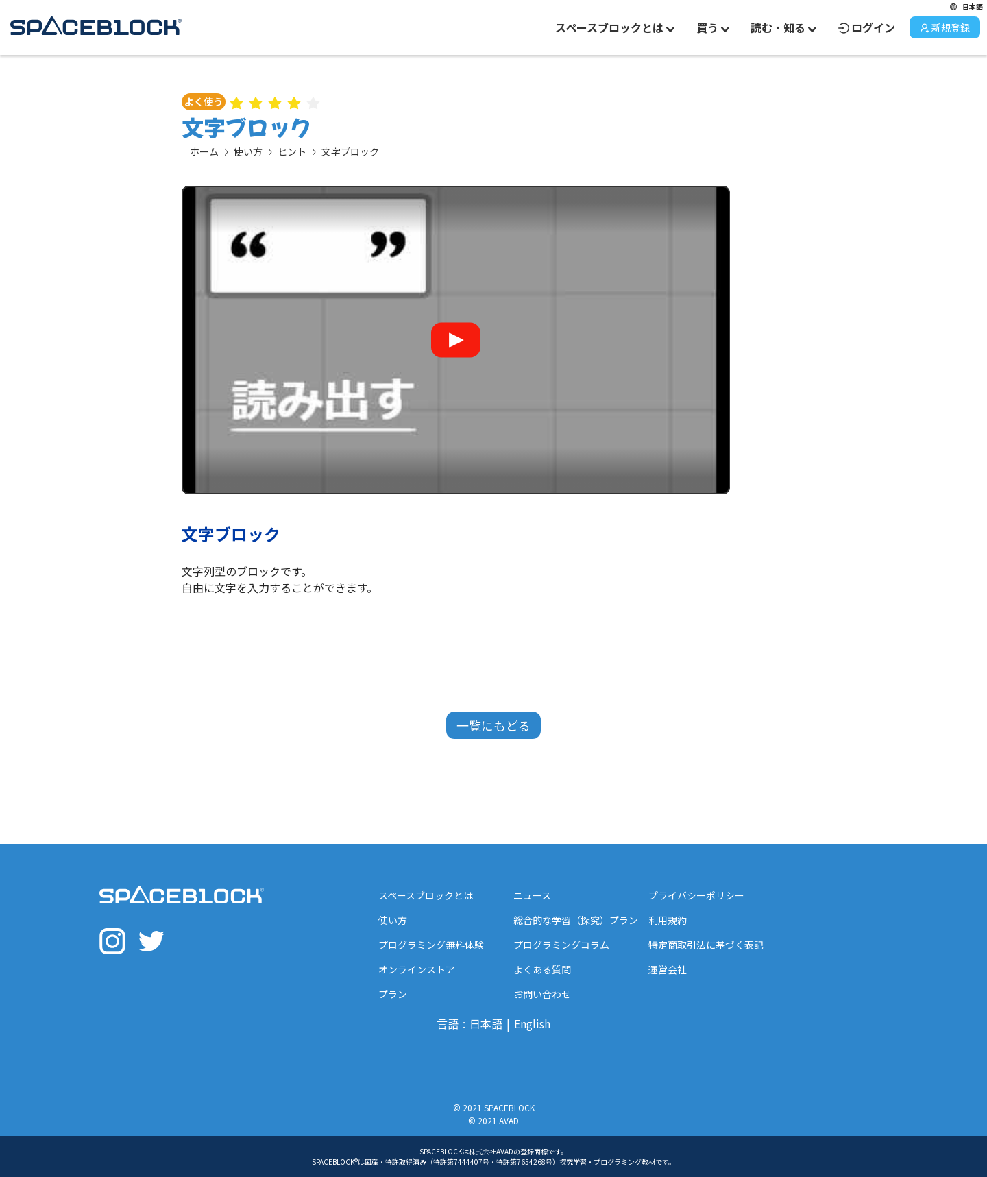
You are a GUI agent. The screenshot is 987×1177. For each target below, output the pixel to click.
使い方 (248, 151)
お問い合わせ (542, 994)
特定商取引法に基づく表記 (706, 944)
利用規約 (667, 920)
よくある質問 (542, 969)
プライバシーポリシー (696, 895)
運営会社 (667, 969)
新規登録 (945, 27)
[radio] (236, 101)
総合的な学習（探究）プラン (575, 920)
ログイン (866, 27)
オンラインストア (416, 969)
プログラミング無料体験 (431, 944)
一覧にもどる (493, 725)
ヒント (292, 151)
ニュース (532, 895)
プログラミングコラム (561, 944)
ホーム (204, 151)
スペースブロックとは (425, 895)
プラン (392, 994)
